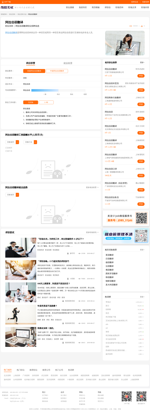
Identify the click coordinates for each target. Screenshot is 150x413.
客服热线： (6, 395)
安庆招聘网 (51, 380)
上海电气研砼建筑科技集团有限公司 (119, 158)
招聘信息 (134, 2)
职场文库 (132, 7)
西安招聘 (54, 375)
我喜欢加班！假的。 (46, 328)
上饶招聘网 (134, 380)
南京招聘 (63, 375)
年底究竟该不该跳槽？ (47, 306)
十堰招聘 (70, 380)
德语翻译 (110, 262)
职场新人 (49, 339)
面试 (39, 297)
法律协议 (45, 398)
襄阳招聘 (40, 380)
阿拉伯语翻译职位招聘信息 (27, 26)
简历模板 (96, 7)
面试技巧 (40, 275)
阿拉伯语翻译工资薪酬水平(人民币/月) (24, 135)
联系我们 (64, 398)
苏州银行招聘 (91, 380)
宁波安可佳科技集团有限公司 (116, 200)
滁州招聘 (7, 380)
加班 (39, 339)
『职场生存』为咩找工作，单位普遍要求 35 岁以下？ (60, 239)
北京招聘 (7, 375)
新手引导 (82, 401)
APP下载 (7, 2)
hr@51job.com (14, 401)
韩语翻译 (110, 277)
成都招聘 (95, 375)
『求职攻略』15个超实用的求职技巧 (53, 261)
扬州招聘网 (116, 375)
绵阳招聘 (61, 380)
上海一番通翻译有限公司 (114, 172)
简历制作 (56, 275)
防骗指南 (82, 404)
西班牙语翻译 (112, 273)
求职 (58, 297)
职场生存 (58, 320)
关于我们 (45, 395)
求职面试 (9, 232)
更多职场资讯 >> (92, 232)
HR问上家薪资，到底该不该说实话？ (53, 284)
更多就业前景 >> (92, 187)
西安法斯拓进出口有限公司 (115, 86)
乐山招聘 (124, 380)
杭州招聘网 (137, 375)
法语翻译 (110, 266)
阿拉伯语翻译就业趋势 (16, 187)
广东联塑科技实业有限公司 (115, 186)
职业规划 (56, 250)
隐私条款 (45, 401)
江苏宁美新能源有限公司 (114, 72)
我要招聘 (145, 2)
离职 (52, 320)
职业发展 (48, 250)
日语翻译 (110, 259)
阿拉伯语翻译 (11, 32)
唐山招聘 (102, 380)
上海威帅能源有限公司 (113, 101)
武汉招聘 (44, 375)
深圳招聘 (35, 375)
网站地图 (101, 395)
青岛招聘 (126, 375)
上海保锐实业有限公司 (113, 143)
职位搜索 (70, 7)
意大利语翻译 (112, 285)
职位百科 (12, 14)
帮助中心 (82, 395)
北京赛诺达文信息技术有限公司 (117, 129)
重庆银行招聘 (113, 380)
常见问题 (82, 398)
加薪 (61, 339)
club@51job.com (15, 398)
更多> (142, 62)
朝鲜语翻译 (111, 281)
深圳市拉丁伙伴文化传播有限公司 (118, 115)
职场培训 (40, 250)
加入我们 (64, 395)
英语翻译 (110, 255)
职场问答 (145, 7)
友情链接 (64, 401)
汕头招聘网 (74, 375)
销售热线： (6, 392)
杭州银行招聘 (29, 380)
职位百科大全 (22, 14)
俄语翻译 (110, 270)
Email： (7, 398)
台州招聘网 (17, 380)
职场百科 (119, 7)
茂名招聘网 (105, 375)
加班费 (56, 339)
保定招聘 (79, 380)
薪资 (63, 297)
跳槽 (39, 320)
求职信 (108, 7)
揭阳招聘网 (85, 375)
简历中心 (101, 401)
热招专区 (83, 7)
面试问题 (53, 297)
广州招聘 (26, 375)
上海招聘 (16, 375)
